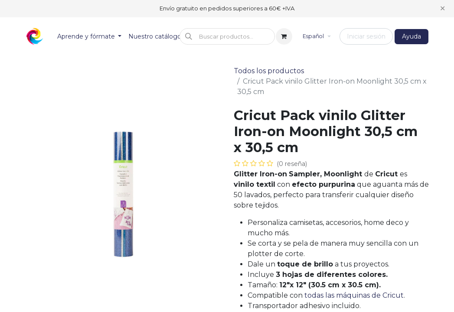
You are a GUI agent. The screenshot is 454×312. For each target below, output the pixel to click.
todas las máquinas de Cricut (354, 295)
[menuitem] (89, 37)
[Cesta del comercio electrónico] (284, 36)
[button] (227, 36)
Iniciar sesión (366, 36)
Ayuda (411, 36)
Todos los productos (269, 71)
